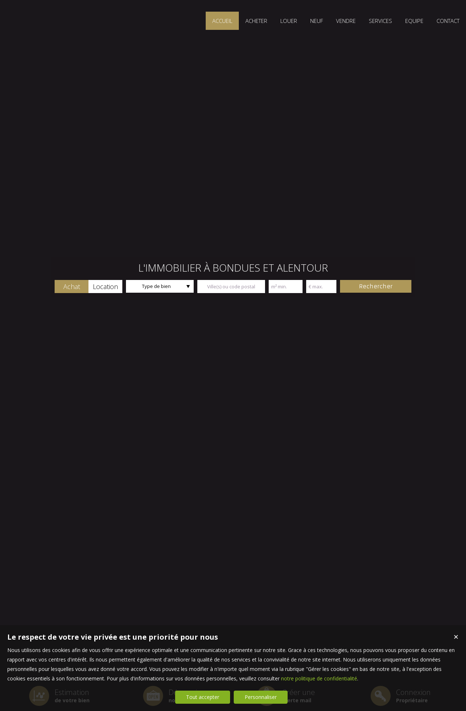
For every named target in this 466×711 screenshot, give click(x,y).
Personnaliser (261, 697)
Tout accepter (202, 697)
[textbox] (231, 286)
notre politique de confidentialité (319, 678)
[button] (71, 286)
